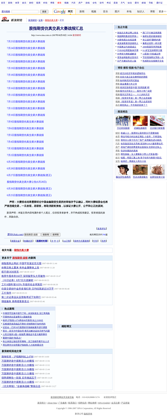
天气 (123, 3)
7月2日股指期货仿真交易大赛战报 (25, 155)
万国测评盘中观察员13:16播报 (17, 382)
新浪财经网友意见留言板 (62, 397)
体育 (17, 3)
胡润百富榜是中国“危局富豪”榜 (134, 87)
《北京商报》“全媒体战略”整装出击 (20, 386)
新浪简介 (41, 403)
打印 (95, 241)
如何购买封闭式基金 (129, 80)
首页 (3, 3)
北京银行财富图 (157, 128)
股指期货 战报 (20, 258)
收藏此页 (28, 241)
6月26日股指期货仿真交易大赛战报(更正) (29, 188)
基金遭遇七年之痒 (128, 84)
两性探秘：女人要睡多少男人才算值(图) (139, 154)
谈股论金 (15, 241)
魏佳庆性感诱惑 (123, 177)
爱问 (137, 3)
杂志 (117, 105)
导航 (151, 3)
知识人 (140, 11)
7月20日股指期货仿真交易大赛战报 (26, 61)
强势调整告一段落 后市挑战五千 (19, 377)
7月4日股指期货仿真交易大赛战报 (25, 141)
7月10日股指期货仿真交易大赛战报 (26, 115)
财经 (31, 3)
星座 (116, 3)
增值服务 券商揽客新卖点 (15, 301)
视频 (66, 3)
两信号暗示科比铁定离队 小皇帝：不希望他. (141, 136)
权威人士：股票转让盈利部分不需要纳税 (140, 133)
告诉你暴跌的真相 (129, 150)
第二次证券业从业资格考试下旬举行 (21, 297)
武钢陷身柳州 (140, 128)
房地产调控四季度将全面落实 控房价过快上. (141, 147)
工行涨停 (6, 293)
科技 (45, 3)
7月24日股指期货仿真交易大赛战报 (26, 48)
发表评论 (101, 228)
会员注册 (115, 403)
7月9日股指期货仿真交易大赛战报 (25, 121)
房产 (80, 3)
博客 (52, 3)
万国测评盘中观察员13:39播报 (17, 365)
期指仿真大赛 (51, 20)
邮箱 (144, 3)
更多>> (162, 11)
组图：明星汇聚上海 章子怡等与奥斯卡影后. (141, 157)
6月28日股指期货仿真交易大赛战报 (26, 168)
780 (103, 234)
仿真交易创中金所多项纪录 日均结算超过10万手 (27, 288)
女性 (94, 3)
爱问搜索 (6, 11)
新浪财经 (32, 20)
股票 (38, 3)
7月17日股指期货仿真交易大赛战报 (26, 81)
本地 (129, 11)
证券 (40, 20)
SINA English (104, 403)
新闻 (10, 3)
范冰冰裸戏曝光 (140, 177)
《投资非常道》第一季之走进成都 (136, 98)
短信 (130, 3)
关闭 (104, 241)
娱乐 (24, 3)
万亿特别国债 (123, 128)
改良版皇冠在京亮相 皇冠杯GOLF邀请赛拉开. (142, 143)
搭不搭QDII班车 (10, 272)
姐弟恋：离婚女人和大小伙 (133, 161)
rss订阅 (66, 241)
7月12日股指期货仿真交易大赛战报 (26, 101)
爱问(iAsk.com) (15, 234)
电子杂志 (139, 68)
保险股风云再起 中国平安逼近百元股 (21, 263)
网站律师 (92, 403)
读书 (101, 3)
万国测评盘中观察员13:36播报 (17, 369)
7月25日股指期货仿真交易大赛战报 (26, 41)
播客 (125, 68)
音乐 (105, 11)
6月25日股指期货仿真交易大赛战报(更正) (29, 195)
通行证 (159, 3)
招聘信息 (82, 403)
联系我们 (72, 403)
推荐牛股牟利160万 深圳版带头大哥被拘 (23, 276)
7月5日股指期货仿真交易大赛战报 (25, 135)
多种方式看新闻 (81, 241)
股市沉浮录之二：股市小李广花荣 (136, 91)
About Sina (52, 403)
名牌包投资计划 (157, 177)
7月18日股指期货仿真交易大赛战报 (26, 75)
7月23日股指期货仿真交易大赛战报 (26, 55)
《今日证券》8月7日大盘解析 (17, 280)
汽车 (73, 3)
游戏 (87, 3)
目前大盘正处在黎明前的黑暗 (133, 77)
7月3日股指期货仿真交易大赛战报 (25, 148)
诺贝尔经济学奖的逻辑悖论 (132, 73)
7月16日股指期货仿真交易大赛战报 (26, 88)
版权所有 (88, 414)
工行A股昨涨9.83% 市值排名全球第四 (21, 284)
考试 (109, 3)
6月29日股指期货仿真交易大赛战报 (26, 162)
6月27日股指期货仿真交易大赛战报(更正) (29, 175)
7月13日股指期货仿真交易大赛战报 (26, 95)
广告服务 (62, 403)
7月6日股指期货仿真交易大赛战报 (25, 128)
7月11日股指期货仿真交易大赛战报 (26, 108)
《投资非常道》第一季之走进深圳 (136, 101)
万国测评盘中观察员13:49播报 (17, 361)
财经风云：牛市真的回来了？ (133, 105)
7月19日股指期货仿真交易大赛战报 (26, 68)
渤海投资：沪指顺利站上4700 (17, 356)
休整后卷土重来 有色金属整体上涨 (20, 267)
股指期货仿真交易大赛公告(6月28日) (27, 182)
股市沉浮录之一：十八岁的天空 (135, 94)
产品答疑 (125, 403)
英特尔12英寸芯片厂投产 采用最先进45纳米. (141, 140)
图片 (117, 11)
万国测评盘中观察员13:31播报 (17, 373)
